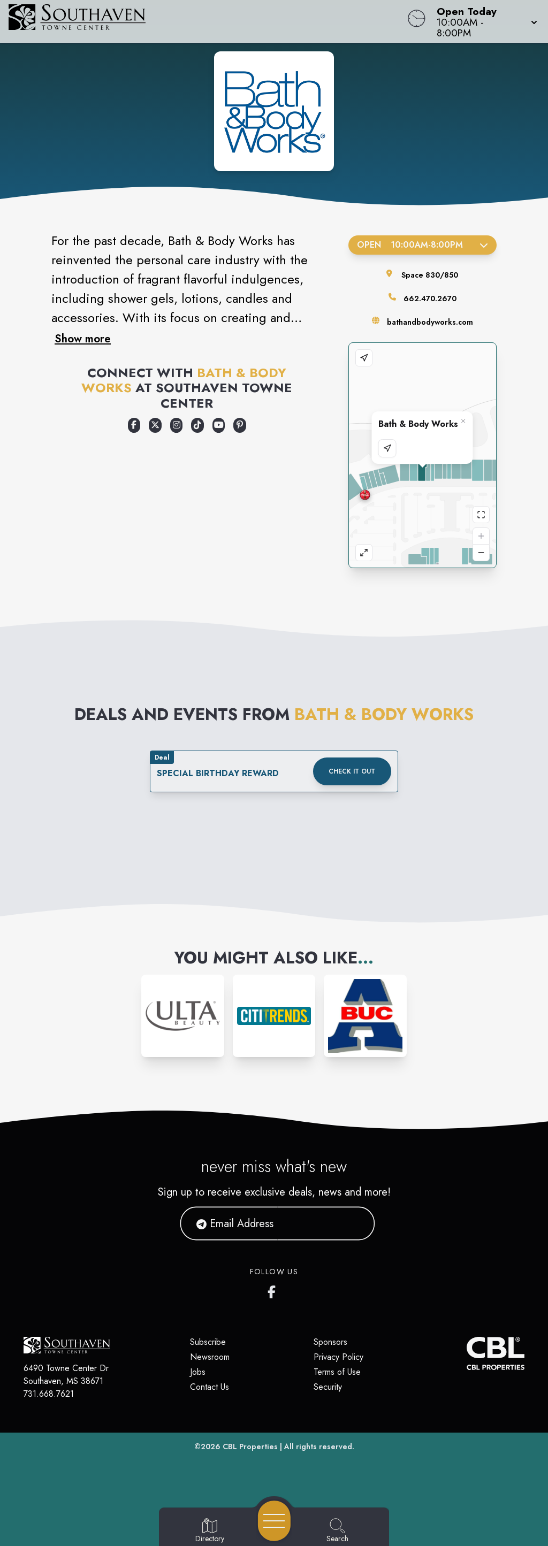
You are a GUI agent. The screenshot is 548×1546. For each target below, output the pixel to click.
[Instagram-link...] (183, 1016)
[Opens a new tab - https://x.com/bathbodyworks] (155, 425)
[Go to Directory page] (210, 1531)
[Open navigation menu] (274, 1521)
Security (328, 1387)
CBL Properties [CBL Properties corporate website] (250, 1446)
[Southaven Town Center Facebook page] (274, 1289)
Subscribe (208, 1342)
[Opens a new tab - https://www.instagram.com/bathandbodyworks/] (176, 425)
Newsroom (210, 1357)
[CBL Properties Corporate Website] (466, 1353)
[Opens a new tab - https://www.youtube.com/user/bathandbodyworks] (218, 425)
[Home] (208, 21)
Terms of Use (337, 1372)
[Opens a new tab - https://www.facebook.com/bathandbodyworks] (134, 425)
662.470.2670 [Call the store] (430, 298)
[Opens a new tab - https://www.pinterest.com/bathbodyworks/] (239, 425)
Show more (83, 339)
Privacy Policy (338, 1357)
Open (422, 245)
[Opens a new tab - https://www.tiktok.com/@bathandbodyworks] (197, 425)
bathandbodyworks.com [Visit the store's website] (430, 322)
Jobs (198, 1372)
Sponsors (330, 1342)
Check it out (352, 771)
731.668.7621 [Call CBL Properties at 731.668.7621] (49, 1394)
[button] (483, 21)
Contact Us (209, 1387)
